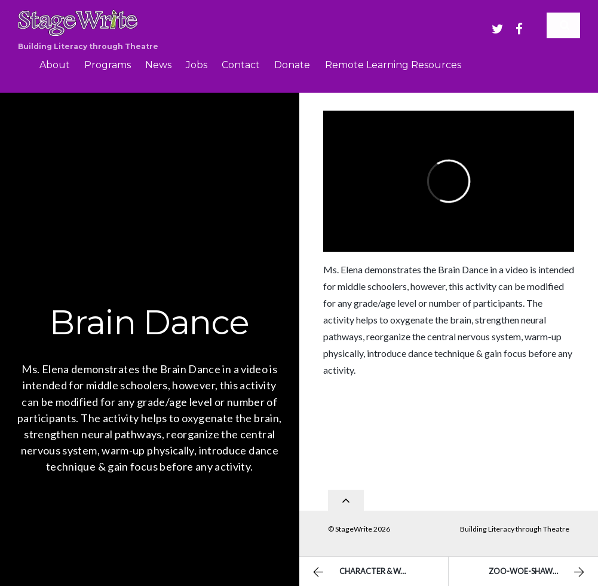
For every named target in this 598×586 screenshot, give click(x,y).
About (54, 65)
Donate (292, 65)
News (158, 65)
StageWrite (353, 525)
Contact (241, 65)
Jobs (196, 65)
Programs (107, 65)
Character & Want (363, 572)
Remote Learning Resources (393, 65)
